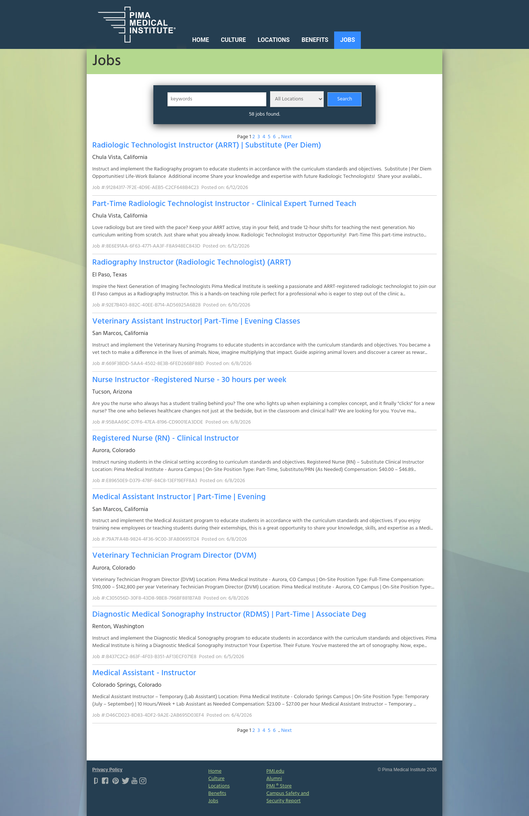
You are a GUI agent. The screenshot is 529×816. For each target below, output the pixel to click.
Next (286, 137)
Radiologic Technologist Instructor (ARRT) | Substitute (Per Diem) (206, 145)
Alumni (274, 778)
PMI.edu (275, 771)
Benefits (315, 39)
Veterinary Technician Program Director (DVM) (174, 555)
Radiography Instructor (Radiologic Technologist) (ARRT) (191, 262)
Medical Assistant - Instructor (144, 673)
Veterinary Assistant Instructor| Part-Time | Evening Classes (196, 321)
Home (200, 39)
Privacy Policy (107, 769)
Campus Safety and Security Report (287, 797)
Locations (274, 39)
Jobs (347, 39)
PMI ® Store (279, 786)
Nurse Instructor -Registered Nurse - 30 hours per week (189, 380)
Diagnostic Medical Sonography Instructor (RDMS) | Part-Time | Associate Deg (229, 614)
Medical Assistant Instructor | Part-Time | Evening (179, 497)
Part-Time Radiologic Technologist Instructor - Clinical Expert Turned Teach (224, 204)
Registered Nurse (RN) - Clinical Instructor (165, 438)
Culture (233, 39)
